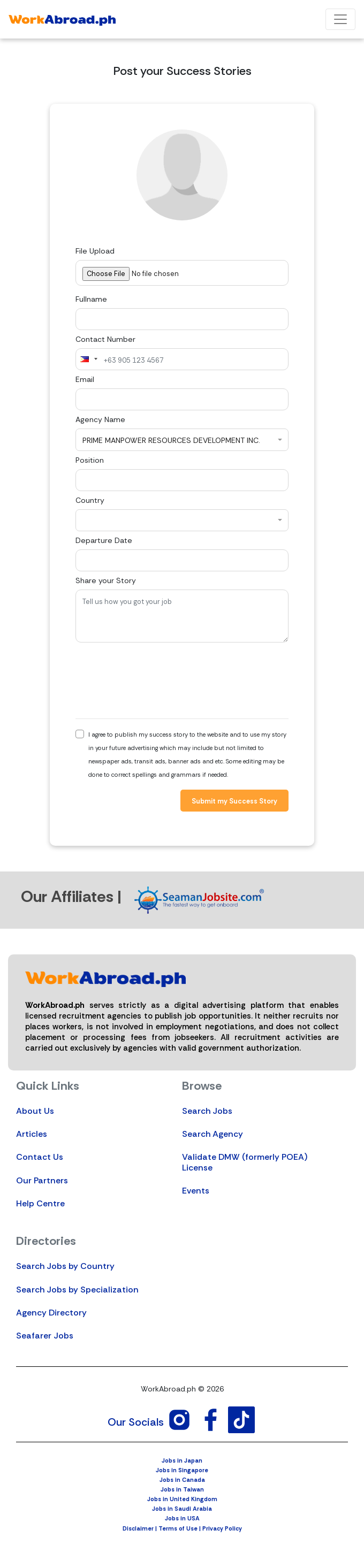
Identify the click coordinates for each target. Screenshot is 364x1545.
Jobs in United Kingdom (182, 1499)
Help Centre (40, 1203)
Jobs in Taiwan (182, 1489)
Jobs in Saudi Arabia (182, 1508)
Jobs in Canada (182, 1479)
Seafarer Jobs (44, 1335)
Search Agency (212, 1133)
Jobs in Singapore (182, 1470)
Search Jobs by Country (65, 1266)
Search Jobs (207, 1110)
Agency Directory (51, 1312)
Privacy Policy (222, 1528)
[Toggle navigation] (340, 19)
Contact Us (39, 1156)
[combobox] (88, 359)
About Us (35, 1110)
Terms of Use (178, 1528)
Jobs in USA (182, 1518)
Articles (31, 1133)
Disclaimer (138, 1528)
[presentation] (156, 680)
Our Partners (42, 1180)
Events (195, 1190)
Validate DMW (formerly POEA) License (244, 1162)
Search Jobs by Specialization (77, 1289)
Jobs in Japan (182, 1460)
